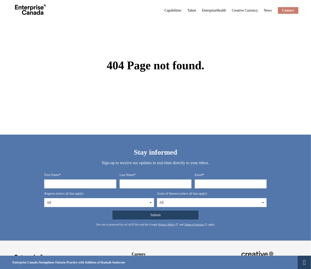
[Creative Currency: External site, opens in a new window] (245, 10)
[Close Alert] (304, 262)
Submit (155, 215)
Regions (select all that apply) (63, 193)
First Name (51, 175)
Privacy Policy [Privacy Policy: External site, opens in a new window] (168, 224)
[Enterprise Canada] (30, 10)
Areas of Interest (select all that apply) (182, 193)
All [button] (49, 202)
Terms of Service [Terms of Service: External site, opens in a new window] (195, 224)
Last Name (127, 175)
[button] (151, 202)
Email (199, 175)
